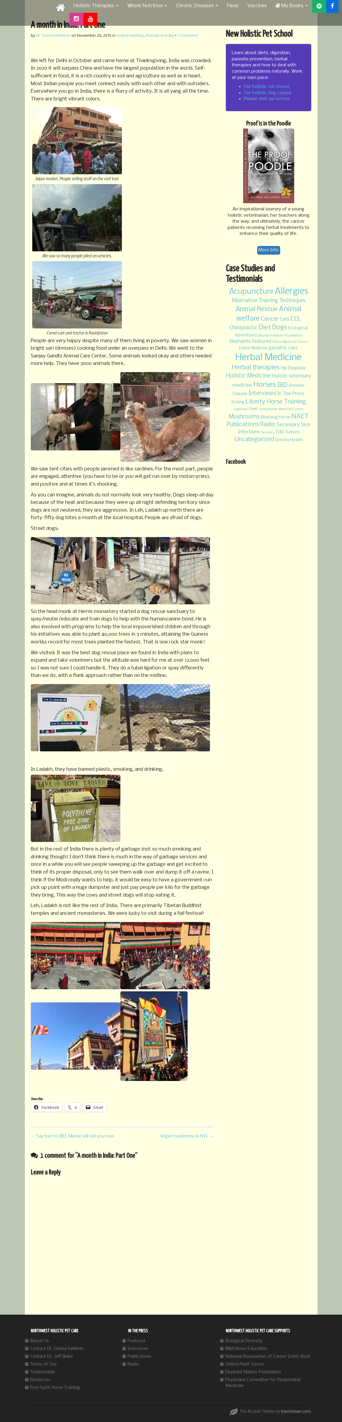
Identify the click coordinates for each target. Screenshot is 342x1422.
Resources (40, 1379)
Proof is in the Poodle (268, 124)
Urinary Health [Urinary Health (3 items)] (289, 440)
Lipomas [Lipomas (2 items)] (241, 409)
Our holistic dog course (267, 93)
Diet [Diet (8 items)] (265, 327)
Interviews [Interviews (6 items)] (262, 394)
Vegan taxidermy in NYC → (187, 1136)
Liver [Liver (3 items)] (253, 409)
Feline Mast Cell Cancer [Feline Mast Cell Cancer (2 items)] (290, 342)
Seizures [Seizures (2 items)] (267, 432)
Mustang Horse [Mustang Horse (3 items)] (275, 417)
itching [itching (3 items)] (238, 402)
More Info (269, 250)
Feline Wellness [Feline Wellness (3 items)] (253, 348)
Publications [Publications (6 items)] (243, 425)
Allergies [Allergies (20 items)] (291, 291)
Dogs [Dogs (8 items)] (279, 327)
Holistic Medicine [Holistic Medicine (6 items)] (248, 376)
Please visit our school (267, 99)
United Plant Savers (244, 1364)
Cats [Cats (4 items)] (284, 319)
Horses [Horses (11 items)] (264, 385)
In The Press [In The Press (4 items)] (290, 393)
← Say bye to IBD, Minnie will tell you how (72, 1136)
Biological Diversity (244, 1341)
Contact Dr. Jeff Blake (51, 1356)
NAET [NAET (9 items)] (300, 416)
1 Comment (187, 35)
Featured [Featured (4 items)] (261, 341)
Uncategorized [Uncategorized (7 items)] (254, 439)
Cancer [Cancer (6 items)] (270, 319)
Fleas (232, 6)
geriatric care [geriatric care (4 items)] (283, 348)
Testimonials (42, 1372)
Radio (133, 1364)
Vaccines (257, 6)
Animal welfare (130, 35)
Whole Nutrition (147, 6)
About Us (39, 1341)
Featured (136, 1341)
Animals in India (159, 35)
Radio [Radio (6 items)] (267, 425)
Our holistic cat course (267, 86)
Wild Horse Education (246, 1348)
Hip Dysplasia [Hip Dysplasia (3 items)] (293, 368)
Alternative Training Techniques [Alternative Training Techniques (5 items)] (268, 301)
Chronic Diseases (197, 6)
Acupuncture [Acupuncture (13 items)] (251, 292)
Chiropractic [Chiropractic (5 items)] (243, 328)
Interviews (138, 1348)
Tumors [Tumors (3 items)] (292, 432)
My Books (292, 6)
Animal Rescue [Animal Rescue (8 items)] (257, 309)
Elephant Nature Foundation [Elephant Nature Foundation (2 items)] (280, 335)
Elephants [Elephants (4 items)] (240, 341)
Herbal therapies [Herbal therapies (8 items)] (255, 367)
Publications (139, 1356)
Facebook (236, 462)
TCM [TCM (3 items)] (279, 432)
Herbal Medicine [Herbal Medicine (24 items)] (268, 358)
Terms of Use (43, 1364)
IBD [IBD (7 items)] (282, 385)
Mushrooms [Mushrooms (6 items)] (244, 417)
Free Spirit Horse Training (55, 1387)
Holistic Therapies (96, 6)
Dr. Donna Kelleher (53, 35)
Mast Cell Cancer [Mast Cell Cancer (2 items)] (290, 409)
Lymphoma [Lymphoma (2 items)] (268, 409)
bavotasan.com (296, 1411)
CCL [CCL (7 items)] (296, 319)
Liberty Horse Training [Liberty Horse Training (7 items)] (276, 402)
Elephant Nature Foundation (253, 1372)
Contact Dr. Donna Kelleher (57, 1348)
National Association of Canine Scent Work (267, 1356)
